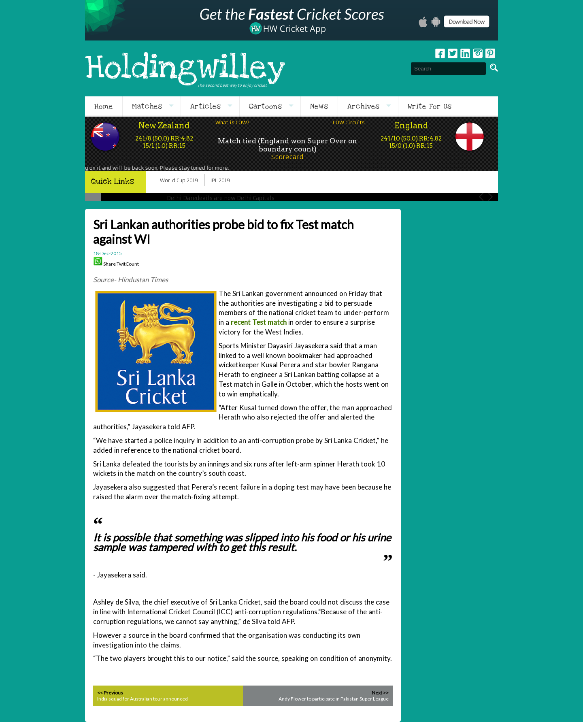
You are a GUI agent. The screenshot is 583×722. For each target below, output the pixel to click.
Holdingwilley (185, 68)
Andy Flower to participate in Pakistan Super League (334, 699)
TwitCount (128, 264)
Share (109, 264)
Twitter (452, 53)
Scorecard (287, 157)
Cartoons (265, 106)
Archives (363, 106)
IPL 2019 (220, 180)
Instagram (478, 53)
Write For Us (430, 106)
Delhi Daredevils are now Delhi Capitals (220, 198)
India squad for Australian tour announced (142, 699)
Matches (147, 106)
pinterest (490, 53)
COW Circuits (349, 122)
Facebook (440, 53)
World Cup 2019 (179, 180)
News (319, 106)
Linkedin (465, 53)
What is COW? (232, 122)
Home (103, 106)
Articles (205, 106)
